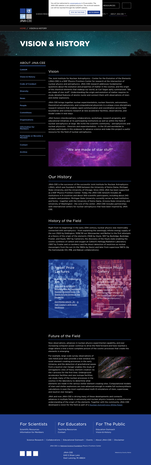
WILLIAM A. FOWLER (65, 286)
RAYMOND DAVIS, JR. (65, 302)
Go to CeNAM (94, 12)
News (22, 98)
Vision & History (38, 28)
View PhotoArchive (111, 308)
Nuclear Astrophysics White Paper (106, 405)
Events (102, 14)
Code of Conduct (28, 84)
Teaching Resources (67, 429)
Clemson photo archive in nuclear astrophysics (109, 281)
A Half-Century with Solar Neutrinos (67, 305)
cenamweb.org (75, 3)
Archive (23, 152)
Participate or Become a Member (31, 137)
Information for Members (27, 128)
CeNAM (23, 70)
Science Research (44, 14)
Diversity (24, 91)
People (23, 105)
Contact (24, 145)
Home (23, 28)
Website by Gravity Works (121, 452)
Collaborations (53, 440)
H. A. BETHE (60, 279)
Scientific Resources (103, 5)
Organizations (26, 120)
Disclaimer (119, 440)
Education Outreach (105, 429)
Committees (26, 113)
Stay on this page (77, 12)
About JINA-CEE (117, 14)
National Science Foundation (71, 446)
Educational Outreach (73, 440)
